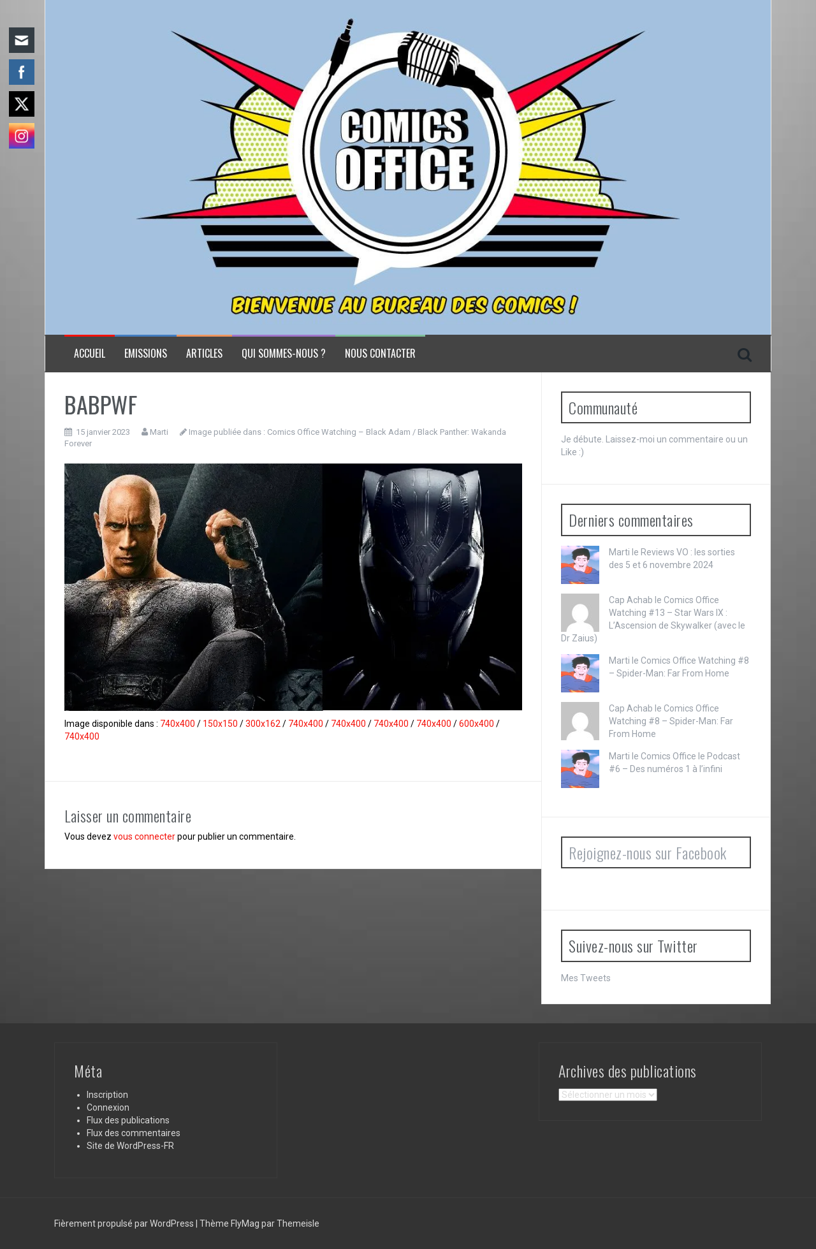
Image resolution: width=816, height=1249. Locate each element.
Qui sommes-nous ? (284, 353)
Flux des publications (128, 1120)
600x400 (476, 724)
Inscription (107, 1095)
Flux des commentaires (133, 1133)
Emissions (145, 353)
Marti (159, 432)
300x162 (262, 724)
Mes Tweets (586, 978)
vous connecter (144, 836)
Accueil (89, 353)
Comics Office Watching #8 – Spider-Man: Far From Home (671, 721)
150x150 (220, 724)
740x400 (177, 724)
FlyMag (245, 1223)
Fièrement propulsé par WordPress (125, 1223)
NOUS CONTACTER (380, 353)
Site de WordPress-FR (130, 1146)
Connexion (108, 1107)
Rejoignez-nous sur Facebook (648, 852)
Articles (204, 353)
